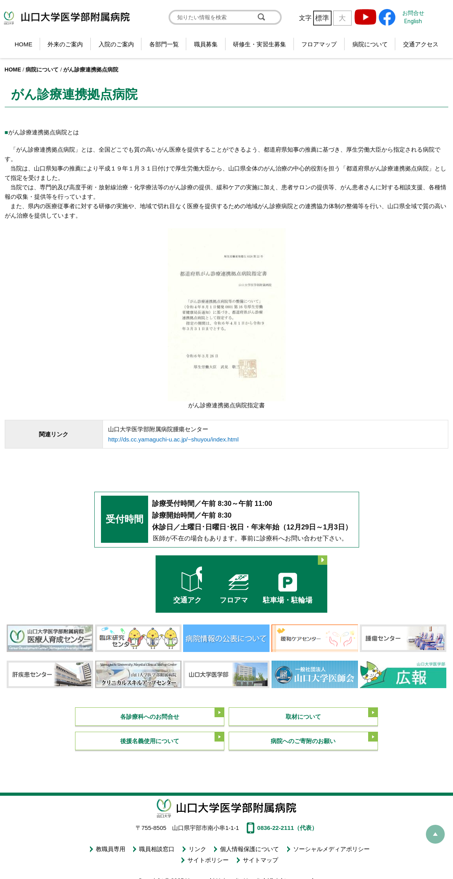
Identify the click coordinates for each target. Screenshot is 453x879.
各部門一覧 (164, 44)
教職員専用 (111, 847)
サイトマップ (259, 856)
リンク (197, 847)
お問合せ (413, 13)
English (413, 21)
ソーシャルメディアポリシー (330, 847)
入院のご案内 (116, 44)
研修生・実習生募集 (259, 44)
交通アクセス (420, 44)
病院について (370, 44)
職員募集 (206, 44)
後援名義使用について (149, 739)
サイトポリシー (208, 856)
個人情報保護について (248, 847)
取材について (303, 714)
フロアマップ (319, 44)
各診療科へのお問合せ (149, 714)
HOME (23, 44)
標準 (322, 18)
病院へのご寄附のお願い (303, 739)
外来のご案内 (65, 44)
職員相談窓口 (157, 847)
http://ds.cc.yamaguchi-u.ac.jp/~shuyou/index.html (173, 439)
